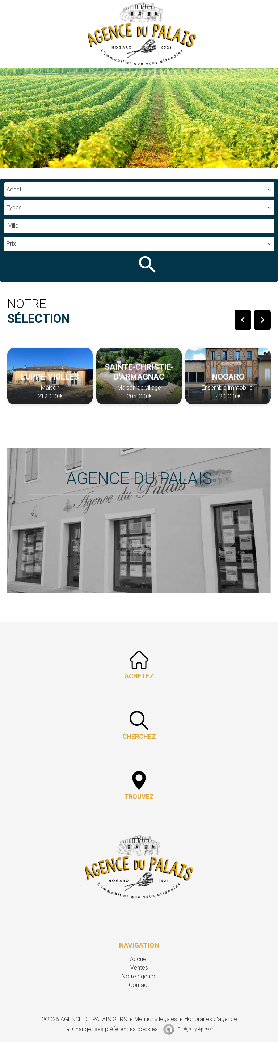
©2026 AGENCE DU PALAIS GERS (84, 1019)
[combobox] (139, 189)
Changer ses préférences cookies (115, 1029)
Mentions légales (155, 1019)
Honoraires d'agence (210, 1019)
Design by (195, 1029)
